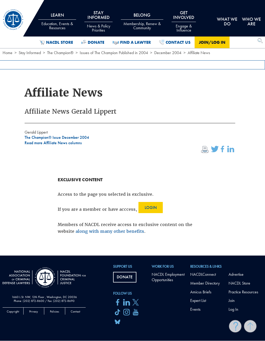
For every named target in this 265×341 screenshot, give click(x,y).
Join (232, 300)
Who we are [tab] (251, 21)
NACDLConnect (203, 274)
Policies (54, 311)
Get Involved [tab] (184, 21)
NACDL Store (56, 42)
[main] (132, 128)
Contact (75, 311)
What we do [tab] (227, 21)
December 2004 (167, 52)
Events (195, 309)
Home (7, 52)
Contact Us (174, 42)
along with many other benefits (110, 231)
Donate (92, 42)
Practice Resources (243, 292)
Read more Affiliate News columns (53, 143)
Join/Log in (212, 42)
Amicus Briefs (200, 292)
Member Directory (205, 283)
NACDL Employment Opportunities (168, 277)
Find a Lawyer (132, 42)
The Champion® (60, 52)
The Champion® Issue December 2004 (57, 137)
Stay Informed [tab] (98, 21)
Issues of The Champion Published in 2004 (114, 52)
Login (151, 207)
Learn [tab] (57, 21)
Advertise (236, 274)
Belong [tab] (142, 21)
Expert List (198, 300)
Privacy (33, 311)
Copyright (13, 311)
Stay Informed (30, 52)
